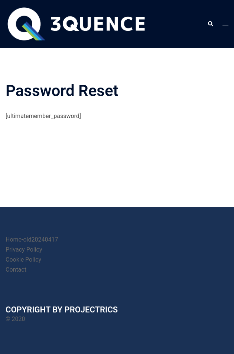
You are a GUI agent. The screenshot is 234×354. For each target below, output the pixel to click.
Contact (16, 269)
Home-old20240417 (32, 239)
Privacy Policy (24, 249)
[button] (210, 24)
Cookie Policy (23, 259)
